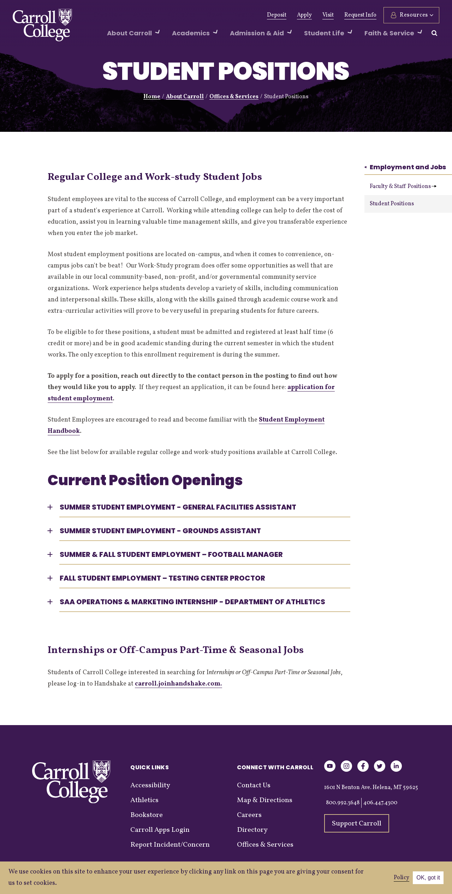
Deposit (276, 15)
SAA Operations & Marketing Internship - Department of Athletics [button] (192, 601)
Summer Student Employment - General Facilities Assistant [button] (178, 507)
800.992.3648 (342, 803)
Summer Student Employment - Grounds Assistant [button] (160, 530)
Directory (252, 830)
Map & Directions (264, 800)
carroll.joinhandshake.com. (178, 684)
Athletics (169, 15)
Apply (304, 15)
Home (151, 97)
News (197, 15)
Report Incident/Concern (170, 845)
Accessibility (150, 785)
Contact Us (253, 785)
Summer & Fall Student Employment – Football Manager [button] (171, 554)
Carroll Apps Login (160, 830)
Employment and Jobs (405, 167)
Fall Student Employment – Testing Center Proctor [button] (162, 578)
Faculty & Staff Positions (403, 186)
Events (223, 15)
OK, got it (428, 878)
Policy (401, 877)
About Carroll (185, 97)
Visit (328, 15)
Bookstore (146, 815)
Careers (249, 815)
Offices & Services (233, 97)
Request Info (360, 15)
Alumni (137, 15)
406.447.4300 (380, 803)
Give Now (105, 15)
